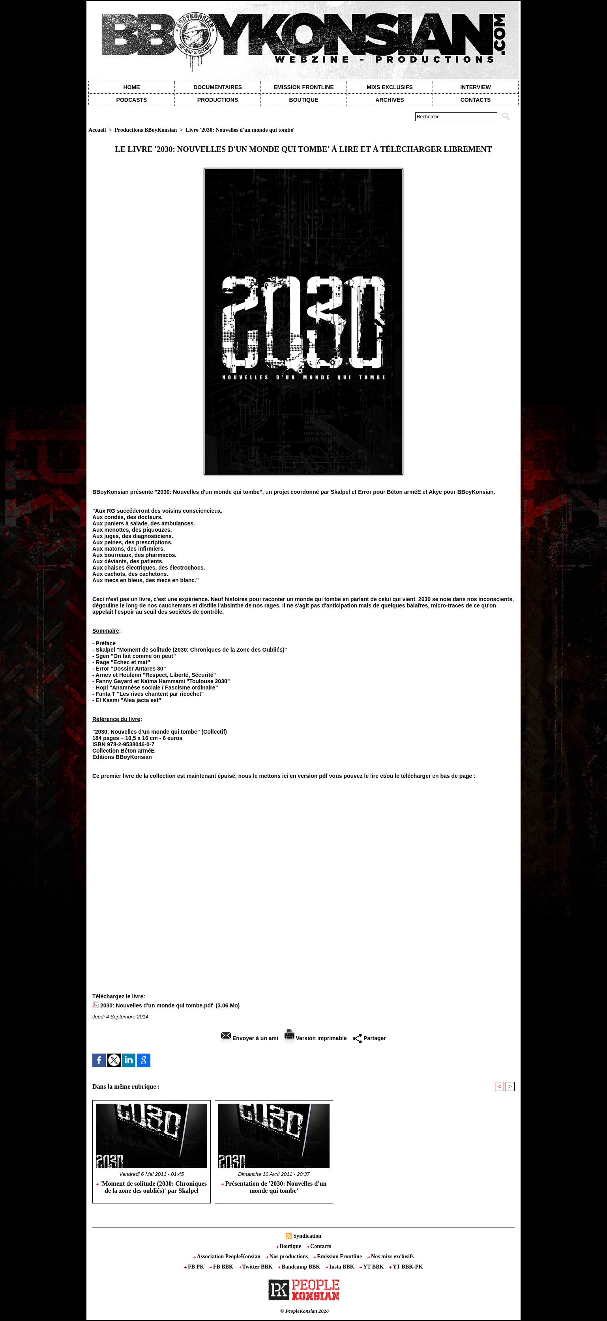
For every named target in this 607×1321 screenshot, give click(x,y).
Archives (389, 100)
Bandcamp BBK (300, 1267)
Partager (369, 1038)
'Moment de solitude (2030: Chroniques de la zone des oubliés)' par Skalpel (151, 1187)
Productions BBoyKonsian (145, 130)
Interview (475, 87)
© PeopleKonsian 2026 (304, 1311)
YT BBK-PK (406, 1267)
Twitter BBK (256, 1267)
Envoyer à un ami (249, 1038)
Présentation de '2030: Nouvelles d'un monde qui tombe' (274, 1187)
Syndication (307, 1236)
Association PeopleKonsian (227, 1256)
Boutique (303, 100)
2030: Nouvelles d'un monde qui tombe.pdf (156, 1005)
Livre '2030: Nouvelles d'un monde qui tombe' (239, 130)
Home (132, 87)
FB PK (195, 1267)
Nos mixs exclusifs (390, 1256)
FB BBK (222, 1267)
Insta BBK (341, 1267)
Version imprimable (316, 1038)
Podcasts (131, 100)
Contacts (319, 1246)
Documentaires (217, 87)
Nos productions (287, 1256)
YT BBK (372, 1267)
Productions (217, 100)
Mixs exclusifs (390, 87)
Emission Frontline (303, 87)
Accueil (97, 130)
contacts (476, 100)
